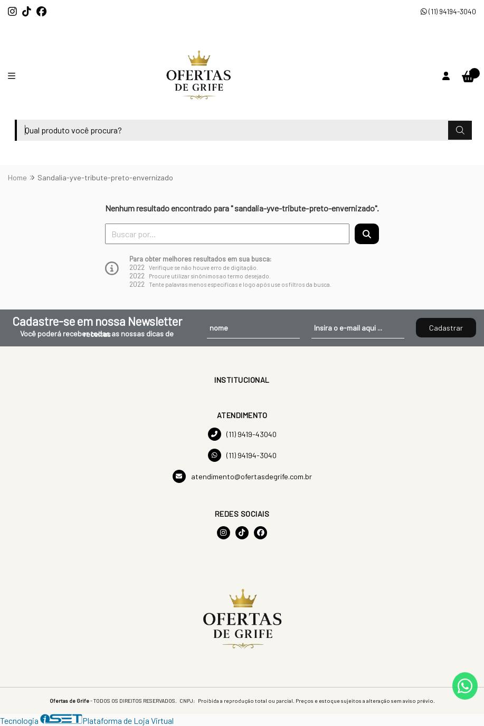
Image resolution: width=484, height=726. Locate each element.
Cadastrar (446, 327)
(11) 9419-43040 (242, 434)
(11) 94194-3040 (448, 11)
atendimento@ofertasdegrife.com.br (242, 476)
